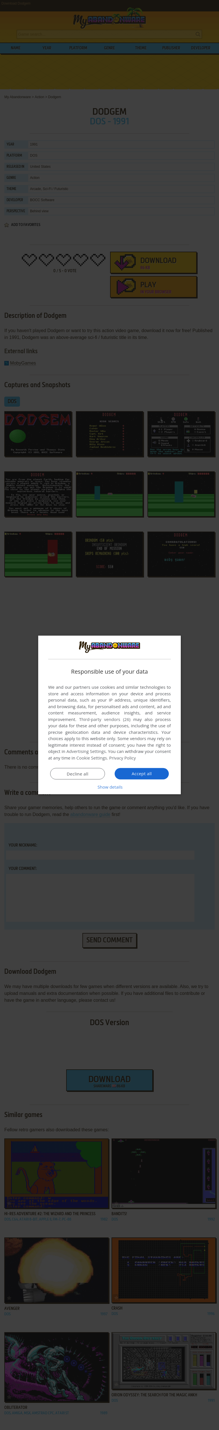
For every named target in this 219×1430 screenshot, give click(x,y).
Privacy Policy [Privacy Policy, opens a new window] (122, 758)
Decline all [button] (77, 774)
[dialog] (109, 715)
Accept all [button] (142, 773)
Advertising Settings (86, 751)
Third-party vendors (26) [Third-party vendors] (104, 719)
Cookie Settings (91, 758)
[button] (109, 787)
